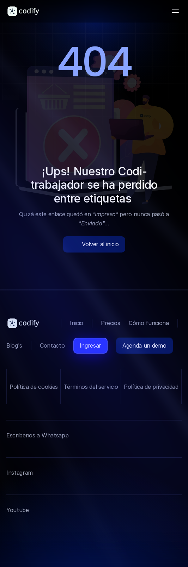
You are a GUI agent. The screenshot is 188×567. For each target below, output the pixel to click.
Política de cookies (34, 386)
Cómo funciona (149, 322)
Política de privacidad (151, 386)
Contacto (52, 345)
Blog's (14, 345)
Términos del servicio (90, 386)
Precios (110, 322)
